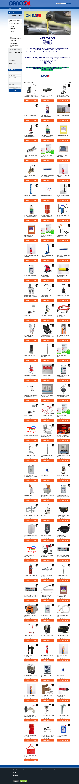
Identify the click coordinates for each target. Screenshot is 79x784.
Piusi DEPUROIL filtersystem (62, 475)
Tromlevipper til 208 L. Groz (46, 415)
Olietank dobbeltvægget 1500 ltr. (30, 536)
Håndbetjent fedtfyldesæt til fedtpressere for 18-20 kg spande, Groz (63, 396)
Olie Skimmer (27, 315)
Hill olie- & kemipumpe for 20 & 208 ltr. (63, 196)
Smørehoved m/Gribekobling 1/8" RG (30, 156)
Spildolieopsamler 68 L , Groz (63, 295)
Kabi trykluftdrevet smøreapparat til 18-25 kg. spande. (29, 136)
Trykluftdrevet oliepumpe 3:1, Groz (47, 456)
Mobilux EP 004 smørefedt (46, 195)
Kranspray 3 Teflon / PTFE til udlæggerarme (63, 696)
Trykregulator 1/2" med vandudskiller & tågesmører (30, 296)
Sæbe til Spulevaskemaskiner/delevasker (15, 38)
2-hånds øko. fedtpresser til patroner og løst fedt (47, 596)
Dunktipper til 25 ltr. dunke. (30, 375)
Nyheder (29, 8)
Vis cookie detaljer (16, 778)
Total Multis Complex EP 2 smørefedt (29, 556)
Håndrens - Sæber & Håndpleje (15, 49)
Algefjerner (12, 26)
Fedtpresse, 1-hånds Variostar (63, 715)
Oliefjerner (12, 33)
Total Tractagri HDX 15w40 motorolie (46, 236)
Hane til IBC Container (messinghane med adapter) (30, 716)
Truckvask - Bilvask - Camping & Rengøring (15, 21)
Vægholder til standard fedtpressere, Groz (46, 436)
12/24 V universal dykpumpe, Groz (62, 616)
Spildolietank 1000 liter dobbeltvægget (62, 156)
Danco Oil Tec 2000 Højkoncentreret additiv (46, 116)
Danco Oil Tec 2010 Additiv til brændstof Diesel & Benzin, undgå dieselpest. (47, 136)
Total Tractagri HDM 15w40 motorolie (46, 156)
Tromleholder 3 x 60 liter (46, 375)
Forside (10, 8)
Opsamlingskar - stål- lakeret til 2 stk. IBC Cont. (47, 396)
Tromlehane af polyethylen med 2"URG (47, 696)
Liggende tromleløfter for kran (30, 756)
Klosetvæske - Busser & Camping (14, 46)
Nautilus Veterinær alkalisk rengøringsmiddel (63, 376)
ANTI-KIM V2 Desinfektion (46, 615)
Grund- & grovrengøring (14, 29)
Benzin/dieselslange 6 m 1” (62, 635)
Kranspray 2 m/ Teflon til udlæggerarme (62, 276)
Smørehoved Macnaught (29, 355)
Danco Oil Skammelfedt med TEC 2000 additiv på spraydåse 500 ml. (63, 556)
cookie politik (43, 770)
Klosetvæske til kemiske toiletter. (62, 736)
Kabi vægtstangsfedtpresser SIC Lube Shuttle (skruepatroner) (47, 736)
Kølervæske (12, 31)
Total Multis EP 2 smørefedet (30, 575)
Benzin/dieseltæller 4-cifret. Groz (30, 616)
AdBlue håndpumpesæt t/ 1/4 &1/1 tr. (63, 216)
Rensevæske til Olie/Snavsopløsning (13, 35)
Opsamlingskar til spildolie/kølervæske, (61, 536)
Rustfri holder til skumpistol (63, 115)
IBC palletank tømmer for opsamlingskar (46, 576)
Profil (15, 8)
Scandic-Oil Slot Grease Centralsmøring (29, 336)
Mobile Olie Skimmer (28, 415)
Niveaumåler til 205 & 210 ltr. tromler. (63, 336)
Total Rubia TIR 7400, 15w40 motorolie (30, 736)
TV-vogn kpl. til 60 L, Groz (29, 455)
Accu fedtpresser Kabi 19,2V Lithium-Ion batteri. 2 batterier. (31, 96)
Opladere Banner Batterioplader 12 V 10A (46, 276)
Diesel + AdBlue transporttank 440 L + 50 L (47, 496)
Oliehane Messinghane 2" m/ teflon (30, 176)
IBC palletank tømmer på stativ (31, 515)
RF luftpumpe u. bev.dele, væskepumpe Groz (46, 296)
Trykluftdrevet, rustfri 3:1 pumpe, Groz (46, 356)
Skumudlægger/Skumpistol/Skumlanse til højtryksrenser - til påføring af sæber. (31, 396)
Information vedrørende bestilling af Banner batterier (63, 436)
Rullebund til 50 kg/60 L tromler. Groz (62, 316)
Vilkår (20, 8)
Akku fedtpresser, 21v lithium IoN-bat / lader (47, 556)
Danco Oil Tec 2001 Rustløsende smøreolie (63, 176)
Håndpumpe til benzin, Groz (30, 115)
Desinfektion (12, 28)
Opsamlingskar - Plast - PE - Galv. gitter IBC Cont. (46, 96)
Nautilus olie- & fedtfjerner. (30, 275)
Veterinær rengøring (13, 40)
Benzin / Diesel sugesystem (46, 315)
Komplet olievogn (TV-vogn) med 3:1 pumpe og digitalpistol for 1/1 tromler (63, 96)
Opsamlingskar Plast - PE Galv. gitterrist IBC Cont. (63, 516)
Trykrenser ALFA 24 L (28, 495)
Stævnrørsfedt (12, 60)
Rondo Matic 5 (44, 515)
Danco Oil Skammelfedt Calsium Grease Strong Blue (47, 176)
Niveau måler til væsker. (46, 535)
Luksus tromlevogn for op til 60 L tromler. (47, 256)
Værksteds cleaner (13, 43)
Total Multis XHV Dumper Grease (31, 435)
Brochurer (11, 66)
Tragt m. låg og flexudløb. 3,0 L (47, 715)
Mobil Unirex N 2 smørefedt (30, 195)
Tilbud (24, 8)
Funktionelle (16, 775)
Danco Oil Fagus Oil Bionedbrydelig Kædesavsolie (30, 476)
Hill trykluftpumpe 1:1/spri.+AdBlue (28, 656)
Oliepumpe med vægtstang (62, 575)
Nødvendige (16, 772)
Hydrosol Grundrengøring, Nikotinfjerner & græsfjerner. (63, 496)
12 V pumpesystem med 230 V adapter (62, 236)
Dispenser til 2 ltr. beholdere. (47, 635)
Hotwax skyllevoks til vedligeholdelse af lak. (62, 596)
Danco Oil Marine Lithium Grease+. (46, 676)
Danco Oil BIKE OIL (44, 475)
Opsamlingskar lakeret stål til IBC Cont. (63, 456)
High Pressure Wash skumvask (63, 135)
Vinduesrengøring (13, 41)
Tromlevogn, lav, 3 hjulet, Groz (31, 635)
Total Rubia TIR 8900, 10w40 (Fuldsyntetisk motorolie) (46, 216)
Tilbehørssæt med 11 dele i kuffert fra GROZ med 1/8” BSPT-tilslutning (47, 336)
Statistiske (16, 776)
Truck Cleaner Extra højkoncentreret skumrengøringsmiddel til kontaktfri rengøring (30, 236)
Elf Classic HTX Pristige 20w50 (30, 675)
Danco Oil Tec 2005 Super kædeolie (62, 656)
